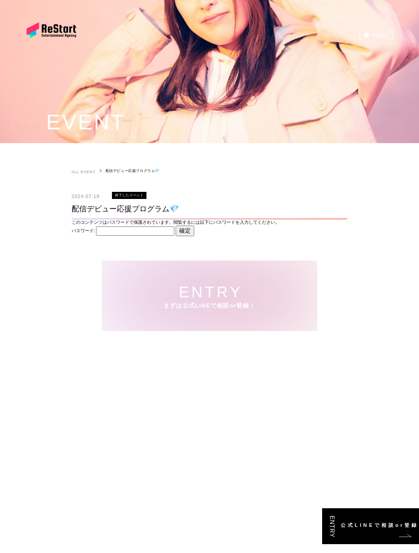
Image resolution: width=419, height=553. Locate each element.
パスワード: (123, 230)
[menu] (375, 35)
